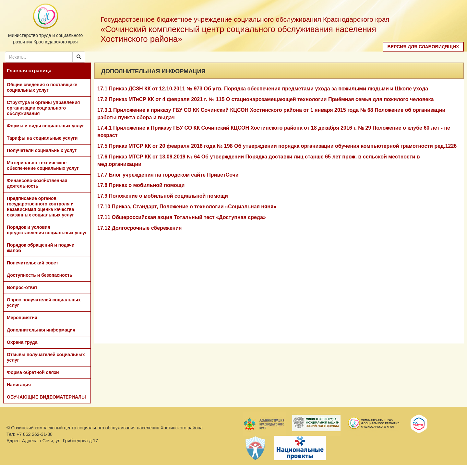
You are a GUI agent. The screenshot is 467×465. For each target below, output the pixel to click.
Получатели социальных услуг (42, 150)
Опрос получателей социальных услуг (44, 302)
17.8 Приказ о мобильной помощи (141, 185)
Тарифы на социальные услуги (42, 138)
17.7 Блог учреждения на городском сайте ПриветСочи (168, 175)
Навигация (19, 384)
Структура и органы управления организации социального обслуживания (43, 108)
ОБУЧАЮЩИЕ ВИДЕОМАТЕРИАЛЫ (46, 397)
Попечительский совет (32, 262)
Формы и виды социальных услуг (45, 125)
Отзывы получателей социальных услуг (46, 357)
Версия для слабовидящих (423, 46)
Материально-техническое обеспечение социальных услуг (43, 165)
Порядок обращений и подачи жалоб (41, 247)
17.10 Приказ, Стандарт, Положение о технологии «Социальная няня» (186, 206)
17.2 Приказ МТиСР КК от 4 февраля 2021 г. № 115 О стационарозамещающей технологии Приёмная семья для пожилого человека (265, 99)
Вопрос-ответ (22, 287)
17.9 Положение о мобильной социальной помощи (162, 196)
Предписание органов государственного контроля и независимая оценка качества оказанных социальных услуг (40, 206)
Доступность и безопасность (39, 275)
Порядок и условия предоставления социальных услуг (47, 230)
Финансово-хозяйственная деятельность (37, 183)
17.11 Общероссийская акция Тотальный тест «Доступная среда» (181, 217)
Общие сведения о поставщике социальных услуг (42, 87)
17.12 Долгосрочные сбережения (139, 228)
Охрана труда (22, 342)
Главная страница (29, 70)
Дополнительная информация (41, 329)
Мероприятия (22, 317)
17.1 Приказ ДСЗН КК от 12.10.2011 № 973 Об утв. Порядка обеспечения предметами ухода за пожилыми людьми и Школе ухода (262, 88)
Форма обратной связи (33, 372)
